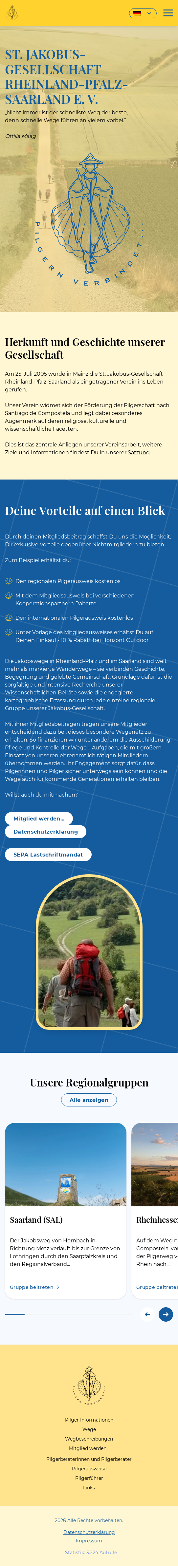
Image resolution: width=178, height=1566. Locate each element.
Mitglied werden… (89, 1448)
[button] (166, 1314)
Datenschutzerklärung (45, 832)
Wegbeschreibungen (89, 1439)
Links (89, 1488)
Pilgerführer (89, 1478)
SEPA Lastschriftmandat (48, 855)
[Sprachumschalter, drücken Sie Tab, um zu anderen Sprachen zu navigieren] (143, 13)
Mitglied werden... (38, 819)
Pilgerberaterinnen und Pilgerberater (89, 1459)
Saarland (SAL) (36, 1219)
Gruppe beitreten (32, 1287)
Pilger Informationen (89, 1420)
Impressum (89, 1541)
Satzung (139, 452)
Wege (89, 1429)
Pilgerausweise (89, 1469)
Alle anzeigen (89, 1100)
